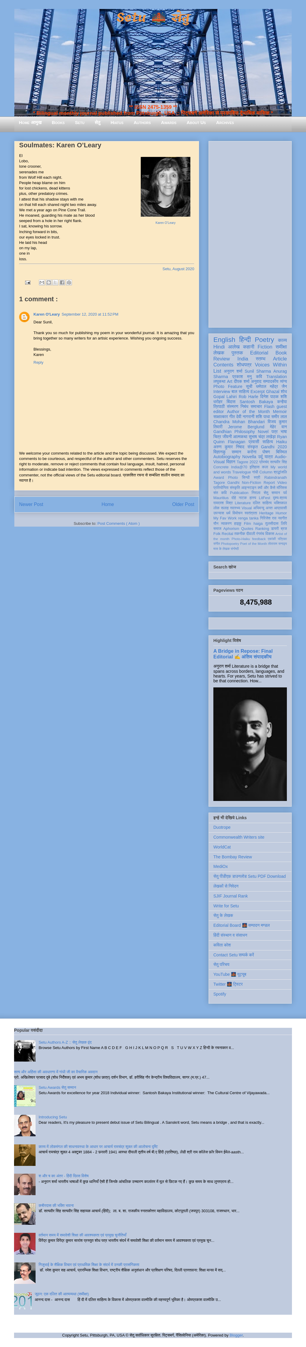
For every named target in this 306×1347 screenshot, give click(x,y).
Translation (276, 376)
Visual (246, 508)
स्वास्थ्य (235, 508)
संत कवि (220, 493)
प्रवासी (254, 441)
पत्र (274, 431)
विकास (269, 534)
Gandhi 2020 (274, 446)
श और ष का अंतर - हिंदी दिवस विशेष (63, 1176)
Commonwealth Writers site (238, 837)
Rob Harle (248, 396)
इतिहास (254, 467)
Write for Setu (226, 905)
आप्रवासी (280, 508)
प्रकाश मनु (242, 376)
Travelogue (241, 472)
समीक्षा (281, 347)
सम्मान (236, 451)
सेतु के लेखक (223, 915)
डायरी (275, 529)
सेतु (97, 122)
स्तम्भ (260, 359)
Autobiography (226, 456)
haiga (258, 524)
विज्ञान (230, 461)
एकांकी (272, 539)
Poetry (264, 339)
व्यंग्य (283, 381)
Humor (281, 513)
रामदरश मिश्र (223, 503)
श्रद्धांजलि (280, 472)
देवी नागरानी (245, 416)
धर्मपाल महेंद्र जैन (271, 386)
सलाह (225, 508)
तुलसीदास (272, 524)
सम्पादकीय (271, 381)
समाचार (256, 406)
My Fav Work (224, 518)
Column (265, 472)
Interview (221, 391)
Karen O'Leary (46, 314)
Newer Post (31, 504)
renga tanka (248, 518)
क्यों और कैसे (266, 488)
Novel (263, 431)
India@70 (239, 467)
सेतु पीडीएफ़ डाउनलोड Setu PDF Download (249, 876)
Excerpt (257, 391)
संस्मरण (232, 406)
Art (229, 381)
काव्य (282, 340)
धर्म (228, 513)
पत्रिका (282, 539)
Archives (225, 122)
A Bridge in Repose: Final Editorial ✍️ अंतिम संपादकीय (243, 653)
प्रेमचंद (264, 462)
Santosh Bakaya (256, 401)
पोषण (266, 451)
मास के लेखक (221, 549)
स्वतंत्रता (250, 513)
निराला (256, 493)
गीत (232, 416)
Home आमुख (30, 122)
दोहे (233, 498)
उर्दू (260, 456)
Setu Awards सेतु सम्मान (57, 1087)
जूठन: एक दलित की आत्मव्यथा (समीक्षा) (62, 1294)
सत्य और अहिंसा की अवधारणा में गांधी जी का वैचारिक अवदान (55, 1072)
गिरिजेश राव (268, 518)
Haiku (281, 441)
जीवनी (227, 436)
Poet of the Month (253, 543)
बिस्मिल (281, 451)
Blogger (236, 1335)
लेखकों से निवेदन (225, 886)
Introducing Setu (53, 1117)
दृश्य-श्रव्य (280, 498)
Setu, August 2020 (178, 269)
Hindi (219, 347)
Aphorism (231, 529)
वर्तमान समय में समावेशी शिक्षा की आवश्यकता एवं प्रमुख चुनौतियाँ (82, 1235)
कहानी (248, 347)
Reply (38, 362)
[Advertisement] (250, 233)
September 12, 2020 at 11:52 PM (90, 314)
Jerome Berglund (246, 426)
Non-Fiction (251, 483)
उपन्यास (218, 513)
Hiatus (117, 122)
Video (282, 483)
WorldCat (222, 847)
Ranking (262, 529)
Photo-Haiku (241, 539)
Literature (243, 503)
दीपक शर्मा (242, 381)
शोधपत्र (244, 365)
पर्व (285, 493)
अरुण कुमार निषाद (228, 446)
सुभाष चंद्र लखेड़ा (262, 436)
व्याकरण (226, 524)
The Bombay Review (232, 856)
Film (247, 524)
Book (281, 353)
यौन (215, 524)
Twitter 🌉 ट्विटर (228, 984)
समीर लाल (279, 416)
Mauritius (221, 498)
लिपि (284, 524)
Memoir (280, 411)
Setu (80, 122)
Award (218, 477)
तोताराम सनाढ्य (277, 543)
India (242, 359)
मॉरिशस (282, 488)
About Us (196, 122)
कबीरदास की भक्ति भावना (56, 1205)
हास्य (253, 498)
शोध (284, 391)
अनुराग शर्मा (233, 371)
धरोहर (217, 401)
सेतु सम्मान (272, 493)
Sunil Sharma (258, 371)
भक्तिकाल (280, 503)
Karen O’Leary (166, 222)
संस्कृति (235, 488)
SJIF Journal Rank (230, 896)
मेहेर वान (278, 426)
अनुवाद (256, 381)
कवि (259, 376)
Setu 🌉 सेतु (152, 17)
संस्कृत (252, 446)
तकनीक (239, 534)
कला (265, 467)
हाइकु (237, 524)
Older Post (183, 504)
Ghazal (272, 391)
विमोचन (237, 513)
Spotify (219, 994)
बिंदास (231, 401)
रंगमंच (260, 534)
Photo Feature (227, 386)
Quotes (247, 529)
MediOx (220, 866)
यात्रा (268, 456)
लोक (216, 508)
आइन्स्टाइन (248, 488)
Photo (233, 477)
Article (280, 359)
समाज (217, 529)
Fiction (265, 347)
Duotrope (222, 827)
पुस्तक (237, 353)
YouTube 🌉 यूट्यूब (229, 974)
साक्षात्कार (220, 416)
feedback (259, 539)
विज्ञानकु (219, 451)
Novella (249, 456)
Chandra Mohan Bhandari (239, 421)
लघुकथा (219, 381)
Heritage (266, 513)
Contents (223, 365)
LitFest (264, 498)
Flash (269, 406)
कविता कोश (222, 945)
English (224, 339)
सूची (249, 386)
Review (221, 359)
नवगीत (282, 518)
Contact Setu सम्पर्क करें (233, 954)
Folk (217, 534)
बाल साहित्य (240, 391)
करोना (251, 451)
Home (108, 504)
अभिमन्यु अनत (263, 508)
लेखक (218, 353)
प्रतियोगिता (221, 488)
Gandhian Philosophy (234, 431)
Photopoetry (230, 543)
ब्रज (284, 529)
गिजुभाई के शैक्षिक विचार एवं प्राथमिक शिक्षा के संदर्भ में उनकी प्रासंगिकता (89, 1264)
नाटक (243, 498)
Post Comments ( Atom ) (118, 523)
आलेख (234, 347)
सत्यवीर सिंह (278, 462)
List (217, 371)
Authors (142, 122)
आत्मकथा (240, 436)
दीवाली (250, 534)
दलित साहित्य (262, 503)
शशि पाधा (263, 416)
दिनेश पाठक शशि (273, 396)
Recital (227, 534)
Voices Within (271, 365)
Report (269, 483)
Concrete (221, 467)
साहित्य (267, 441)
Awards (169, 122)
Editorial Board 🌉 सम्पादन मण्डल (241, 925)
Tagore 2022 (247, 462)
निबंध (244, 406)
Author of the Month (248, 411)
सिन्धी (246, 477)
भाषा (284, 431)
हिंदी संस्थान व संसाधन (230, 935)
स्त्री (257, 477)
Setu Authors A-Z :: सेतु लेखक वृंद (65, 1042)
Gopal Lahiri (225, 396)
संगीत (216, 543)
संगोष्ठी (235, 549)
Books (58, 122)
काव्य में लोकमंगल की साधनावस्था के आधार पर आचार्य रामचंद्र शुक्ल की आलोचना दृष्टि (98, 1146)
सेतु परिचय (221, 964)
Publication (239, 493)
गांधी (255, 472)
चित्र (217, 436)
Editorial (259, 353)
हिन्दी (245, 339)
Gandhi (233, 483)
